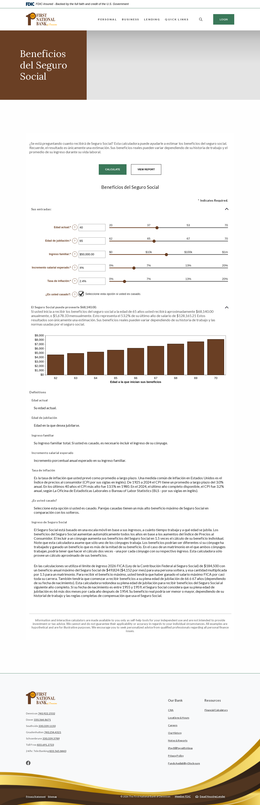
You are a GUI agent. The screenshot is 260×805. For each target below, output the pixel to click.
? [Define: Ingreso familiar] (74, 254)
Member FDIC (183, 796)
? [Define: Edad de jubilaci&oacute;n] (74, 240)
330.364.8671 (42, 719)
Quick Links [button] (177, 19)
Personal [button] (107, 19)
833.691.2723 (45, 744)
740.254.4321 (52, 732)
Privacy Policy (175, 756)
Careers (172, 725)
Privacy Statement (36, 796)
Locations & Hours (178, 717)
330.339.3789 (51, 738)
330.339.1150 (47, 726)
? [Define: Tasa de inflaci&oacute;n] (74, 281)
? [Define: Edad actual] (74, 227)
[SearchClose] (201, 19)
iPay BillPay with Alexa (180, 748)
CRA (171, 710)
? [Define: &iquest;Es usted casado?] (74, 294)
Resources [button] (212, 700)
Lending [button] (152, 19)
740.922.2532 (46, 713)
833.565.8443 (57, 751)
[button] (130, 209)
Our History (175, 733)
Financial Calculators (216, 710)
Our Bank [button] (175, 700)
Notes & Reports (177, 740)
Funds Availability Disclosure (184, 763)
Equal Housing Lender (212, 796)
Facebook (28, 763)
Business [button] (130, 19)
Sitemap (52, 796)
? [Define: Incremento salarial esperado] (74, 267)
